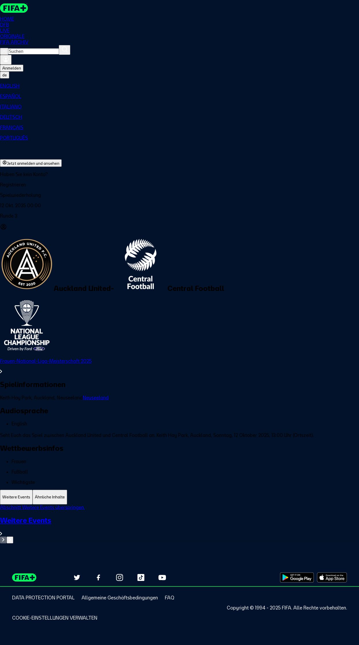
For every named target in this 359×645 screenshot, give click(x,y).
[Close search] (4, 51)
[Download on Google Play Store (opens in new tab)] (297, 577)
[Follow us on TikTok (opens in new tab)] (141, 577)
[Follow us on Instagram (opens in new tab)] (119, 577)
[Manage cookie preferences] (54, 618)
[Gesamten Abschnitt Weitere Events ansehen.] (179, 526)
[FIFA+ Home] (14, 8)
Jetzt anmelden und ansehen (30, 163)
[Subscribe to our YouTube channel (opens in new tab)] (162, 577)
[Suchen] (64, 50)
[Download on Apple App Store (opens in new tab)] (332, 577)
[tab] (16, 497)
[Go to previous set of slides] (3, 539)
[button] (179, 185)
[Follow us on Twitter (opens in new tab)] (77, 577)
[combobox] (33, 51)
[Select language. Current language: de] (4, 75)
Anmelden (11, 68)
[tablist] (179, 497)
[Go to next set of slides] (10, 539)
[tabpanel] (179, 523)
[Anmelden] (6, 60)
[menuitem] (179, 86)
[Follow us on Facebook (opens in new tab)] (98, 577)
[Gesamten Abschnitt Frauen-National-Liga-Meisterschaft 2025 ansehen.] (179, 366)
